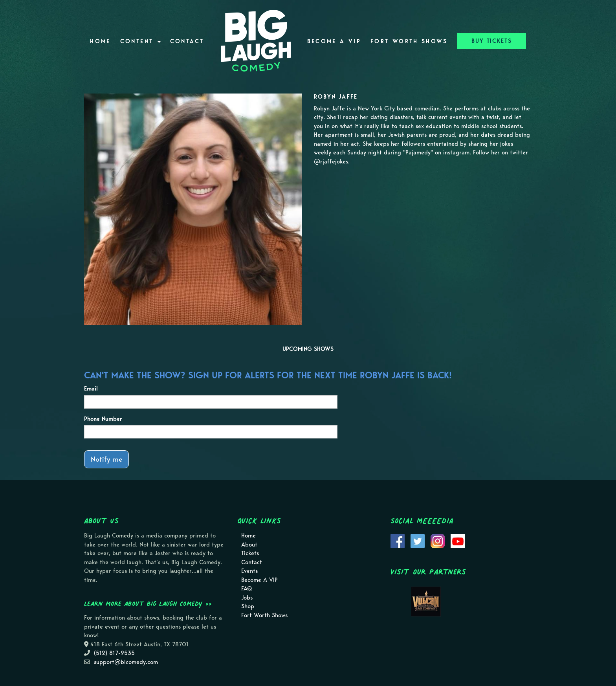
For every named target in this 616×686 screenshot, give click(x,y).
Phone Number (103, 418)
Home (100, 41)
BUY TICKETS (491, 40)
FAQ (246, 588)
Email (91, 388)
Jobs (247, 597)
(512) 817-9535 (114, 653)
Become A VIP (334, 41)
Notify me (106, 459)
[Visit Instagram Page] (438, 540)
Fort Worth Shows (409, 41)
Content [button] (140, 41)
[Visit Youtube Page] (458, 540)
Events (249, 570)
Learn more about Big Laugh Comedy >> (148, 603)
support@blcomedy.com (126, 662)
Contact (187, 41)
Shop (247, 606)
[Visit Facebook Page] (397, 540)
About (249, 544)
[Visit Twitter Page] (418, 540)
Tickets (250, 553)
